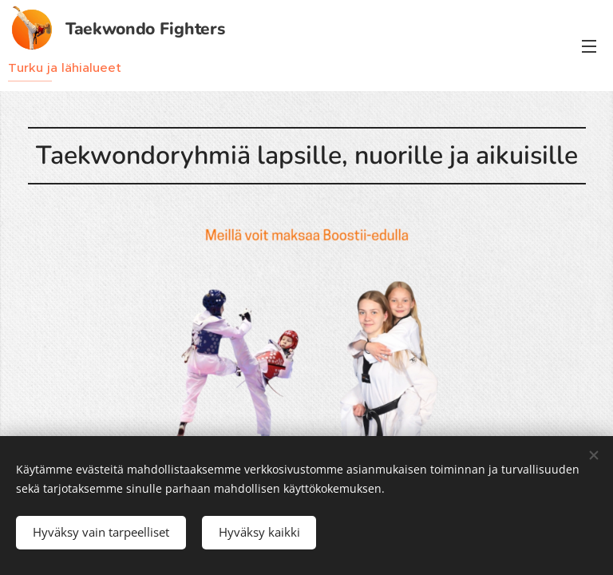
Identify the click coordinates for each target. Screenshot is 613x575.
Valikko (589, 46)
